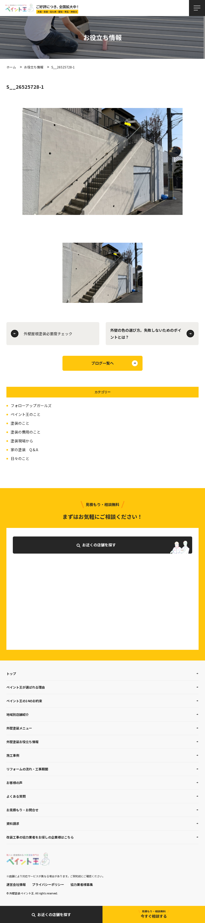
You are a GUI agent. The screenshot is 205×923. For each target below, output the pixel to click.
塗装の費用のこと (26, 432)
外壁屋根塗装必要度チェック (48, 333)
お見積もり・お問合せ (22, 810)
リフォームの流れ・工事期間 (27, 769)
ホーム (11, 67)
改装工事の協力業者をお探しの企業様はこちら (40, 837)
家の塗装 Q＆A (24, 449)
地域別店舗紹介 (17, 714)
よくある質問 (16, 796)
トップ (11, 673)
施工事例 (12, 755)
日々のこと (20, 458)
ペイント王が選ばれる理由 (25, 687)
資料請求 (12, 823)
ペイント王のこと (26, 414)
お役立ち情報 (33, 67)
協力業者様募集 (81, 884)
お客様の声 (14, 782)
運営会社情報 (16, 884)
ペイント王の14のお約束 (24, 700)
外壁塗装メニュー (19, 728)
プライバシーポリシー (48, 884)
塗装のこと (20, 423)
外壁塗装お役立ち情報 (22, 741)
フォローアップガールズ (31, 405)
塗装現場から (22, 440)
